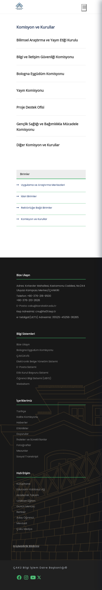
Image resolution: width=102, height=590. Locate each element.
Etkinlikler (22, 428)
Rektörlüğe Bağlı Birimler (36, 208)
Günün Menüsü (25, 506)
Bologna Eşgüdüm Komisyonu (40, 74)
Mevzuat (21, 523)
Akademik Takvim (27, 495)
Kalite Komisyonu (27, 417)
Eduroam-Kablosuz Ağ (30, 489)
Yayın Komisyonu (30, 90)
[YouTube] (33, 577)
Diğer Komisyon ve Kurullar (38, 145)
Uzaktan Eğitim (25, 501)
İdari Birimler (29, 196)
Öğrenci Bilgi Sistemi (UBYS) (33, 378)
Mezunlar (22, 451)
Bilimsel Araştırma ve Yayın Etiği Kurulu (47, 40)
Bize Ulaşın (23, 344)
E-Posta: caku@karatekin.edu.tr (36, 306)
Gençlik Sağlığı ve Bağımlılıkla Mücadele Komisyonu (47, 127)
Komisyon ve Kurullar (34, 219)
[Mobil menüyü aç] (84, 7)
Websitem (22, 384)
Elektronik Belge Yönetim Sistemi (37, 361)
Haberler (22, 422)
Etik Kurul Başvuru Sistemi (32, 373)
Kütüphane (23, 484)
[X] (39, 577)
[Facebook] (19, 577)
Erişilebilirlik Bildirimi (26, 546)
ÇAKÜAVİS (22, 356)
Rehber (21, 512)
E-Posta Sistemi (26, 367)
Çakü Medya (24, 529)
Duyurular (22, 434)
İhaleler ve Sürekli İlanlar (31, 439)
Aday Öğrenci (25, 517)
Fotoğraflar (23, 445)
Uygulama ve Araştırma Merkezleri (43, 185)
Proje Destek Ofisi (30, 107)
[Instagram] (26, 577)
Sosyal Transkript (27, 456)
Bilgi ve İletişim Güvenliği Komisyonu (45, 57)
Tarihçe (21, 411)
